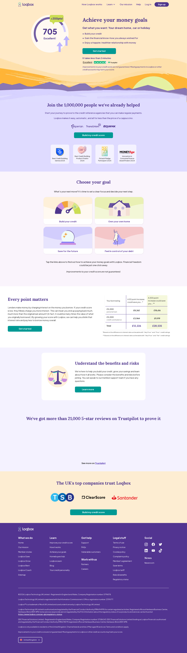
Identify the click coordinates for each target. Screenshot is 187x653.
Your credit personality (60, 570)
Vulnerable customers (91, 552)
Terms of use (118, 542)
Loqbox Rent (24, 565)
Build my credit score (93, 135)
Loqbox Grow (24, 561)
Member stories (25, 552)
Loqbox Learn (56, 561)
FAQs (83, 547)
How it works (55, 547)
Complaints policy (121, 556)
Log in (148, 4)
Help (138, 4)
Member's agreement (122, 561)
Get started (99, 51)
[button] (111, 4)
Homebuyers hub (57, 556)
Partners (85, 564)
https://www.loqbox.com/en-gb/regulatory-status (40, 614)
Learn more (88, 389)
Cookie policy (119, 552)
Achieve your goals (58, 552)
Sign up (162, 4)
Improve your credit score (61, 542)
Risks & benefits (120, 575)
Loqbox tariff (119, 570)
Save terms (118, 565)
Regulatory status (121, 579)
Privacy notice (119, 547)
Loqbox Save (24, 556)
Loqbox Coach (24, 570)
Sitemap (22, 575)
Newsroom (149, 563)
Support (85, 542)
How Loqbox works (92, 4)
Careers (84, 569)
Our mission (126, 4)
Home (21, 542)
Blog (52, 565)
